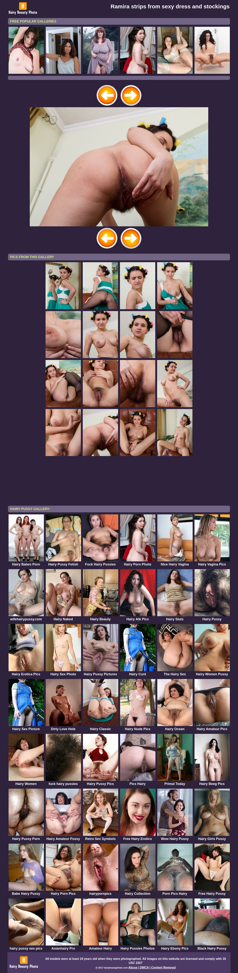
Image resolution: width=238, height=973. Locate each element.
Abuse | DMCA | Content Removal (152, 967)
